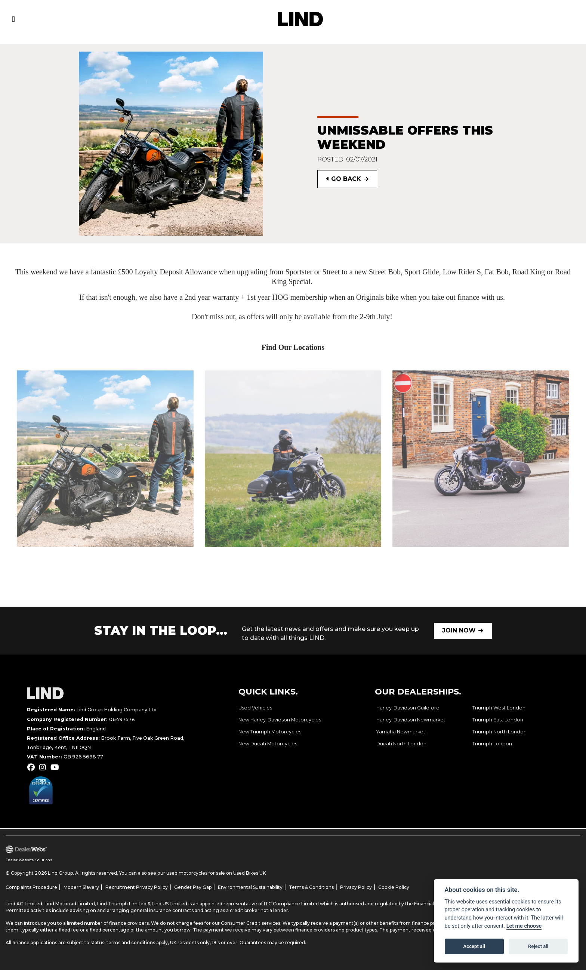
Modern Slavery (81, 887)
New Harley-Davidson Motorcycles (279, 720)
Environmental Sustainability (250, 887)
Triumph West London (498, 708)
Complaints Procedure (31, 887)
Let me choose (524, 926)
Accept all (474, 946)
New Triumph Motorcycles (269, 732)
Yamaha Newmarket (400, 732)
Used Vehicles (255, 708)
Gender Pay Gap (193, 887)
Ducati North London (401, 743)
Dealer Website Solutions (29, 860)
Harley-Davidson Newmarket (410, 720)
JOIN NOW (459, 630)
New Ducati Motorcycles (267, 743)
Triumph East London (497, 720)
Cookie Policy (393, 887)
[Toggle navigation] (13, 19)
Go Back (343, 178)
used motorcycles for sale (195, 873)
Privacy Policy (356, 887)
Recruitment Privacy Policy (136, 887)
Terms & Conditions (311, 887)
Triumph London (492, 743)
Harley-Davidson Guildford (408, 708)
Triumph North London (499, 732)
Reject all (538, 946)
